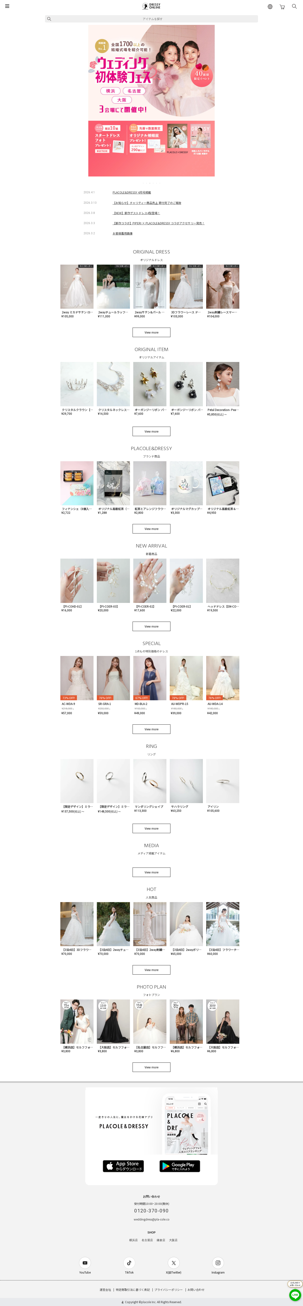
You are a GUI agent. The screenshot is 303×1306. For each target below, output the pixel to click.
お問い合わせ (196, 1290)
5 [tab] (157, 183)
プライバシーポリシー (168, 1290)
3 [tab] (150, 183)
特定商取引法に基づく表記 (133, 1290)
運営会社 (105, 1290)
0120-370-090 (151, 1211)
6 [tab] (160, 183)
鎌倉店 (161, 1240)
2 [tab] (147, 183)
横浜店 (133, 1240)
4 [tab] (153, 183)
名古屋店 (147, 1240)
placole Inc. (148, 1302)
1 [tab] (143, 183)
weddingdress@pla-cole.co (151, 1219)
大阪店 (173, 1240)
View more (151, 332)
